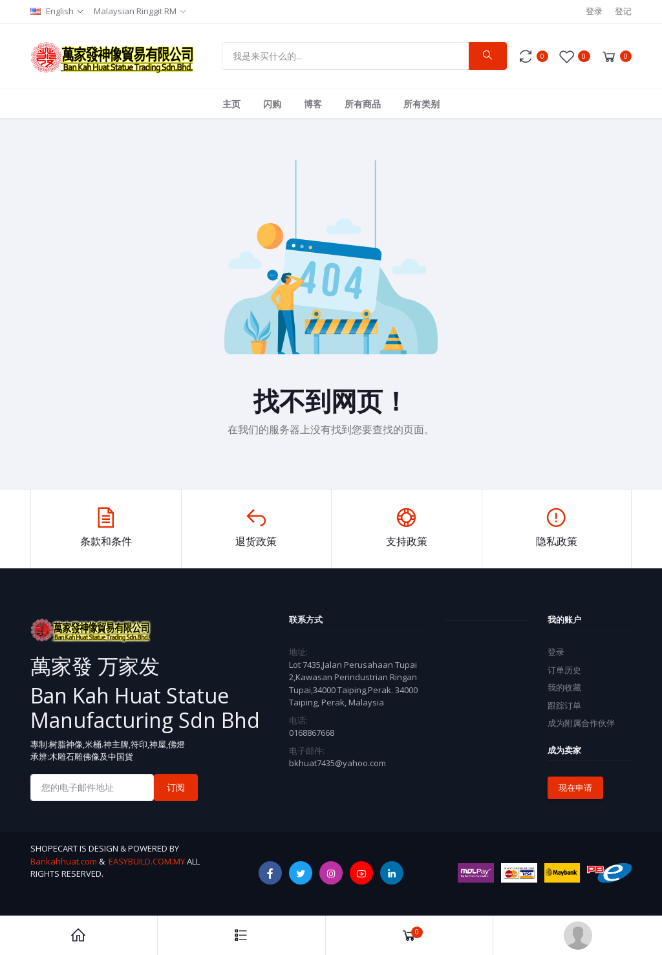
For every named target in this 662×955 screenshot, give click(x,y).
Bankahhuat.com (63, 861)
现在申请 (575, 787)
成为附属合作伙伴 (581, 723)
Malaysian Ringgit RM (135, 11)
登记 (623, 11)
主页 (231, 104)
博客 (313, 104)
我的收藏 (564, 687)
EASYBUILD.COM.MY (147, 861)
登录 (594, 11)
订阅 (176, 787)
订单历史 (564, 670)
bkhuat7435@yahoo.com (337, 763)
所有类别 (421, 104)
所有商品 (363, 104)
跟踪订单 (564, 705)
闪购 (272, 104)
